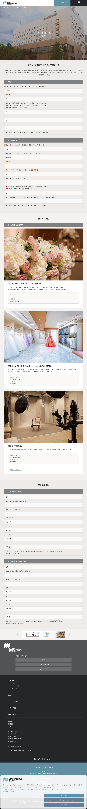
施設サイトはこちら (15, 470)
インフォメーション (16, 686)
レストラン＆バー (43, 664)
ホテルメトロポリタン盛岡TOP (12, 7)
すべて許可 (64, 795)
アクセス (10, 726)
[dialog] (43, 792)
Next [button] (69, 634)
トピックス (13, 683)
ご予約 (62, 2)
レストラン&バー (14, 702)
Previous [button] (17, 634)
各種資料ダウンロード (14, 739)
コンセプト (13, 688)
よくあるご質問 (12, 731)
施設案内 (11, 721)
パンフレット (12, 736)
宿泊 (43, 660)
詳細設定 (64, 804)
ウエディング (12, 714)
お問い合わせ (12, 741)
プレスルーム (12, 734)
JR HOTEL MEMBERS (14, 746)
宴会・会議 (43, 669)
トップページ (12, 680)
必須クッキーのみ (64, 800)
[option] (32, 634)
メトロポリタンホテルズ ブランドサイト (20, 751)
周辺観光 (11, 724)
